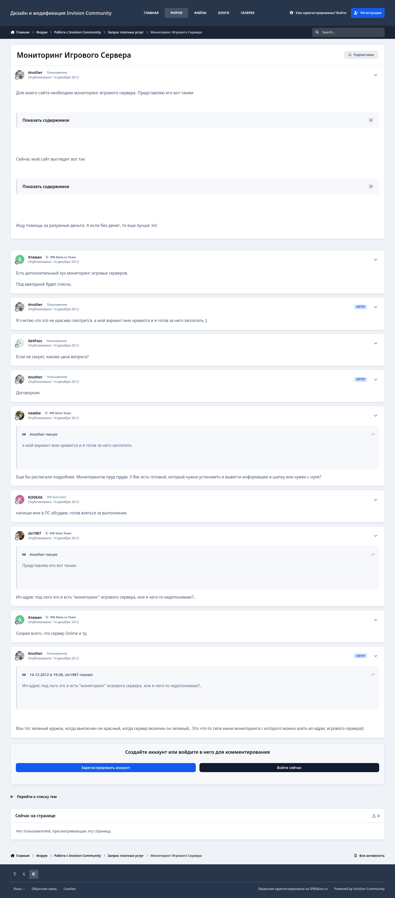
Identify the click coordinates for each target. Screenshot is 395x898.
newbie (34, 413)
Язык (19, 889)
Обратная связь (44, 889)
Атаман (34, 257)
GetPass (35, 341)
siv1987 (34, 533)
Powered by (359, 889)
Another (35, 72)
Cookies (70, 889)
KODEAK (35, 497)
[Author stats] (375, 75)
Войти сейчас (289, 767)
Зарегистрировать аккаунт (105, 767)
